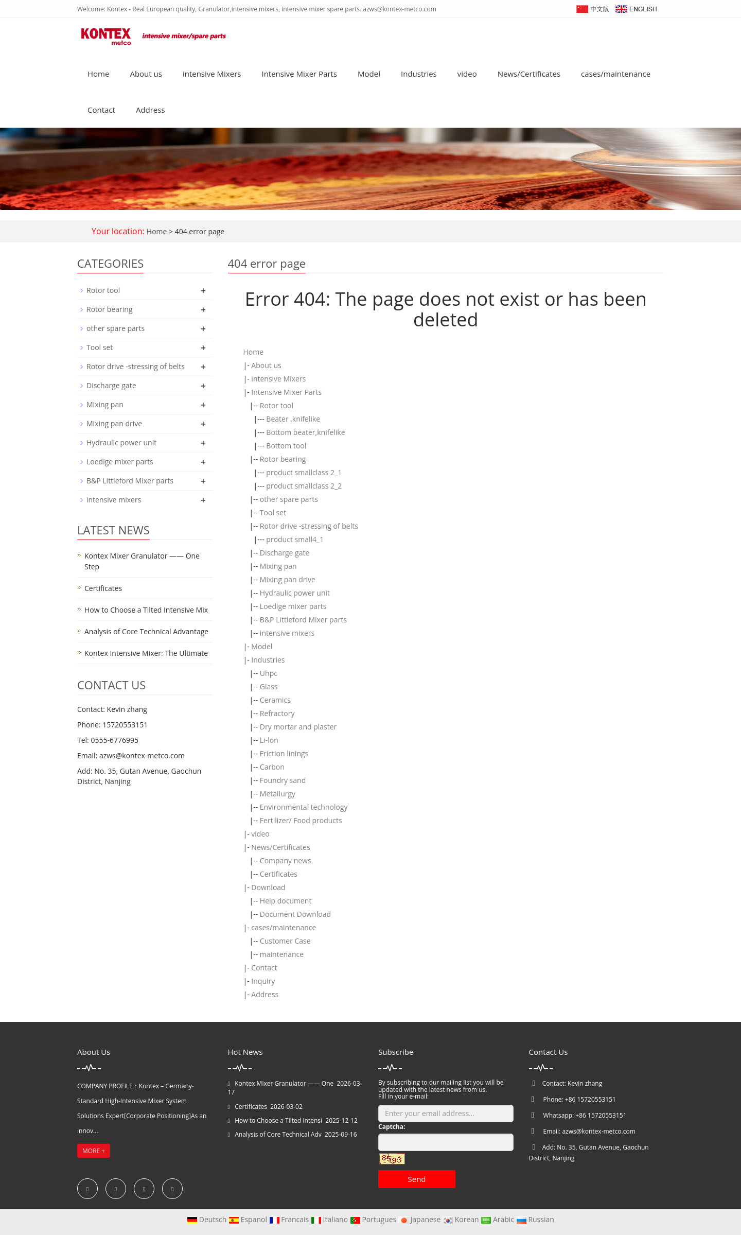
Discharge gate (285, 553)
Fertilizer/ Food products (301, 820)
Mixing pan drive (287, 579)
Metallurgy (277, 793)
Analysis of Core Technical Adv (278, 1134)
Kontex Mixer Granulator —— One (284, 1083)
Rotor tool (276, 405)
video (467, 73)
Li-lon (269, 740)
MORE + (93, 1150)
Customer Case (285, 941)
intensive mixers (287, 633)
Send (417, 1179)
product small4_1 (295, 539)
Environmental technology (304, 807)
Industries (419, 73)
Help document (286, 901)
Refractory (277, 713)
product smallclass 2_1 (304, 472)
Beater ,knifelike (293, 419)
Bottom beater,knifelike (305, 432)
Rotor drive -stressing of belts (309, 526)
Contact (101, 110)
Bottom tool (286, 445)
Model (369, 73)
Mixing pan (278, 566)
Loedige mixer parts (293, 606)
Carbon (272, 767)
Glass (269, 686)
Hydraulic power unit (295, 593)
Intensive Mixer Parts (299, 73)
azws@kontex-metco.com (598, 1131)
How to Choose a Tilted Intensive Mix (146, 610)
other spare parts (289, 499)
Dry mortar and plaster (298, 727)
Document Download (295, 914)
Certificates (278, 874)
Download (268, 887)
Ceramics (275, 700)
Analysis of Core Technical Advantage (146, 631)
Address (150, 110)
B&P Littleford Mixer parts (303, 619)
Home (98, 73)
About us (146, 73)
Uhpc (268, 673)
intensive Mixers (212, 73)
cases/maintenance (615, 73)
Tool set (273, 512)
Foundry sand (283, 780)
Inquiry (263, 981)
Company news (285, 860)
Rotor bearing (283, 459)
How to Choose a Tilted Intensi (278, 1120)
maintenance (282, 954)
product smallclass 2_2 (304, 486)
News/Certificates (529, 73)
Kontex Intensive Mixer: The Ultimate (146, 653)
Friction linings (284, 753)
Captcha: (391, 1126)
